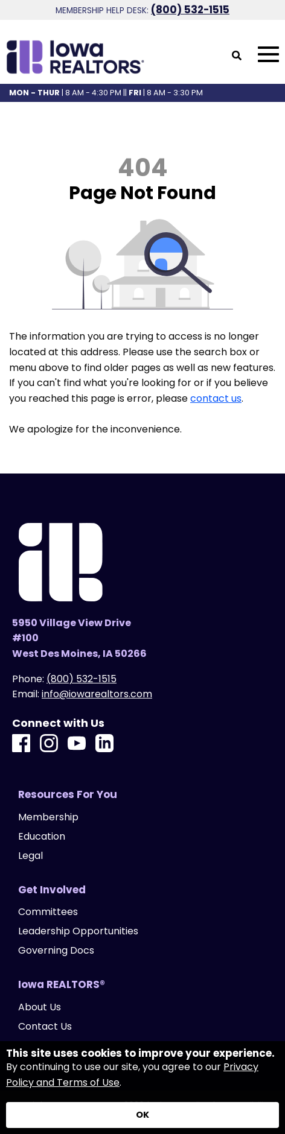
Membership (48, 817)
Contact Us (45, 1026)
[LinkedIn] (104, 744)
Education (41, 836)
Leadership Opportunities (78, 931)
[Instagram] (49, 744)
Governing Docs (56, 950)
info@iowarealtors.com (97, 694)
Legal (30, 856)
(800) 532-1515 (190, 9)
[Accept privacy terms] (142, 1115)
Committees (48, 912)
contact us (216, 398)
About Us (39, 1007)
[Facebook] (21, 744)
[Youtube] (77, 744)
